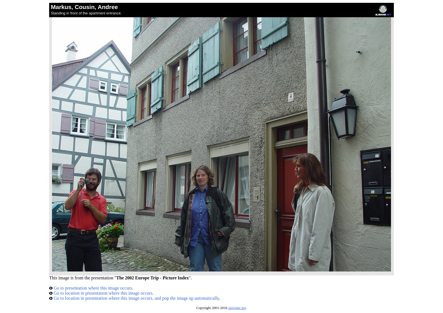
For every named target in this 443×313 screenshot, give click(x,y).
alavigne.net (237, 308)
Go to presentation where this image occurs (90, 288)
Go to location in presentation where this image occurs (100, 293)
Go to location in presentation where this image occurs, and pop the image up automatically (134, 298)
